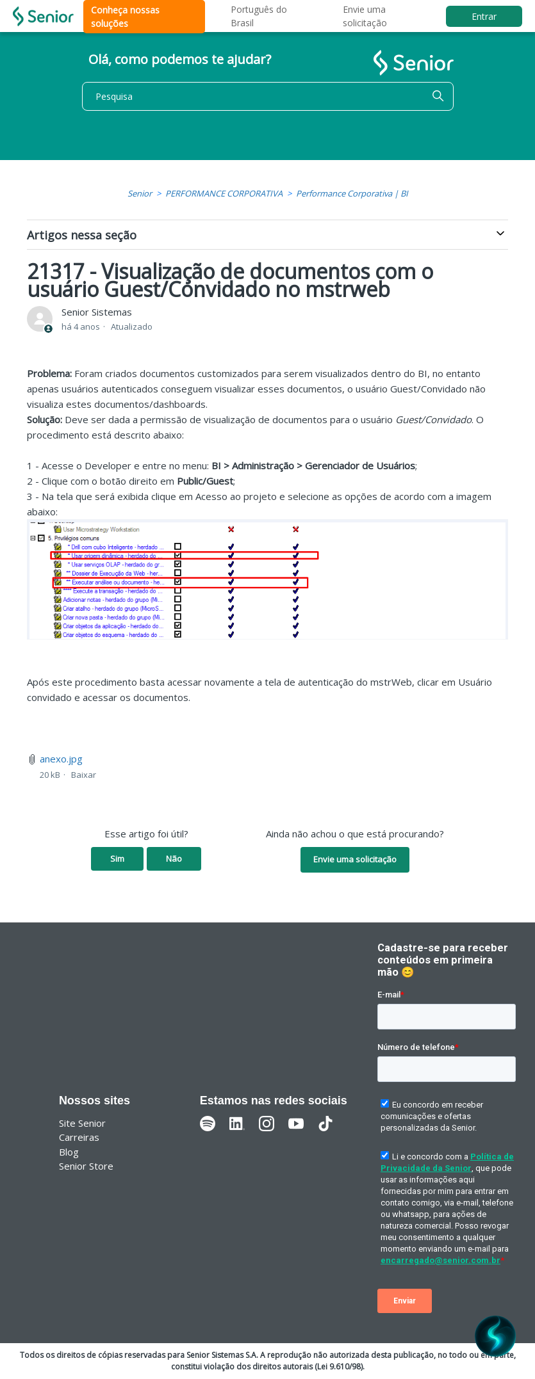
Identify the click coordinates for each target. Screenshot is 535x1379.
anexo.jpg (61, 758)
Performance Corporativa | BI (352, 193)
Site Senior (82, 1123)
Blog (69, 1151)
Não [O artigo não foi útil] (174, 858)
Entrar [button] (484, 16)
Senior (140, 193)
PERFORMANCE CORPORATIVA (224, 193)
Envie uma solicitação (355, 859)
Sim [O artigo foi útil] (117, 858)
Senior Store (86, 1165)
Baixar (83, 774)
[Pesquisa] (268, 96)
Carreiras (79, 1137)
